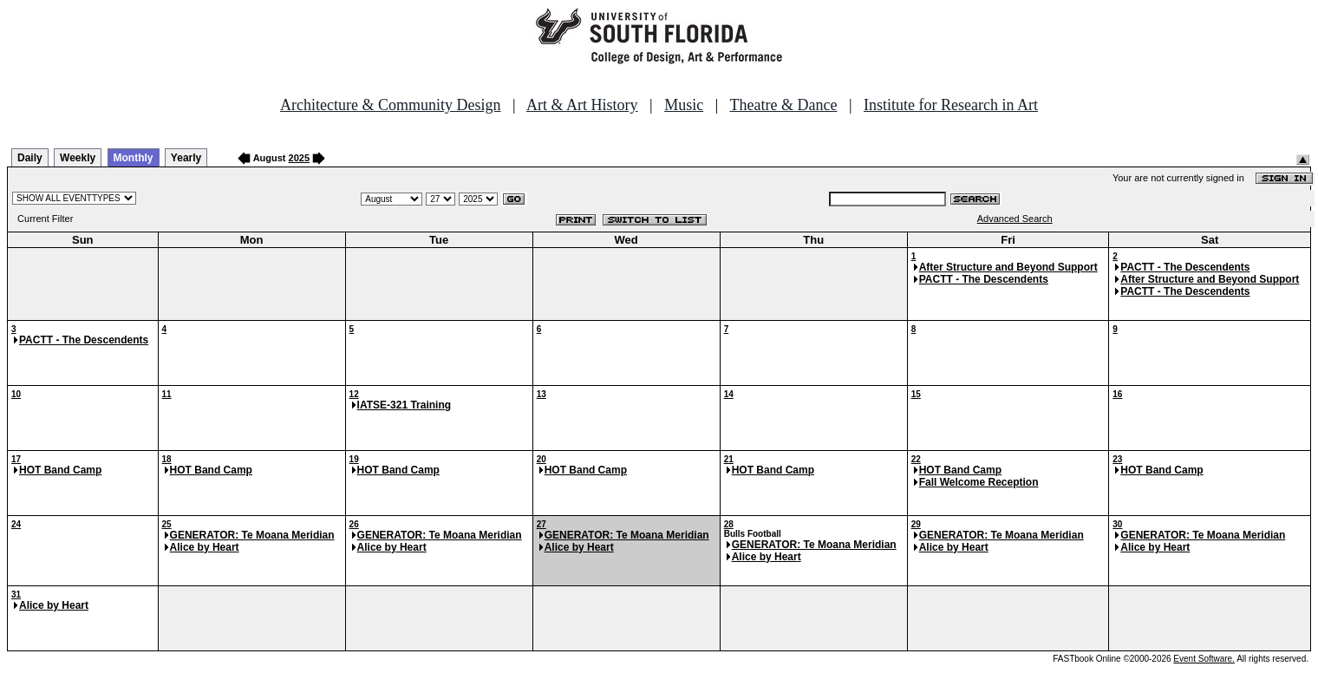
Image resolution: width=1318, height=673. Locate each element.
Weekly (77, 158)
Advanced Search (1015, 218)
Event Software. (1204, 658)
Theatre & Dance (783, 105)
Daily (29, 158)
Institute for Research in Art (951, 105)
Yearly (186, 158)
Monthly (133, 158)
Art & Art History (582, 105)
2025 (299, 158)
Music (683, 105)
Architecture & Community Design (390, 105)
